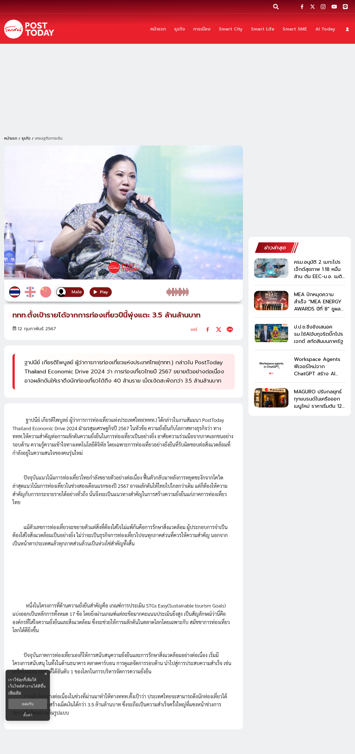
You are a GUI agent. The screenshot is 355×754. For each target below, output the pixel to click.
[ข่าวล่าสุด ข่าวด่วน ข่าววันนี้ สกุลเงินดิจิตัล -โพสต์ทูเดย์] (29, 29)
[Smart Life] (262, 29)
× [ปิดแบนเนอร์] (45, 673)
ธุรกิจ (26, 138)
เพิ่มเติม (14, 692)
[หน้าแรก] (158, 29)
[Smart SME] (295, 29)
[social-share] (302, 6)
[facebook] (207, 329)
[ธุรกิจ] (179, 29)
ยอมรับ (28, 704)
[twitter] (219, 329)
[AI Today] (325, 29)
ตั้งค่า (27, 715)
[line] (230, 329)
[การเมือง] (202, 29)
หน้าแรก (10, 138)
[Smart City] (231, 29)
